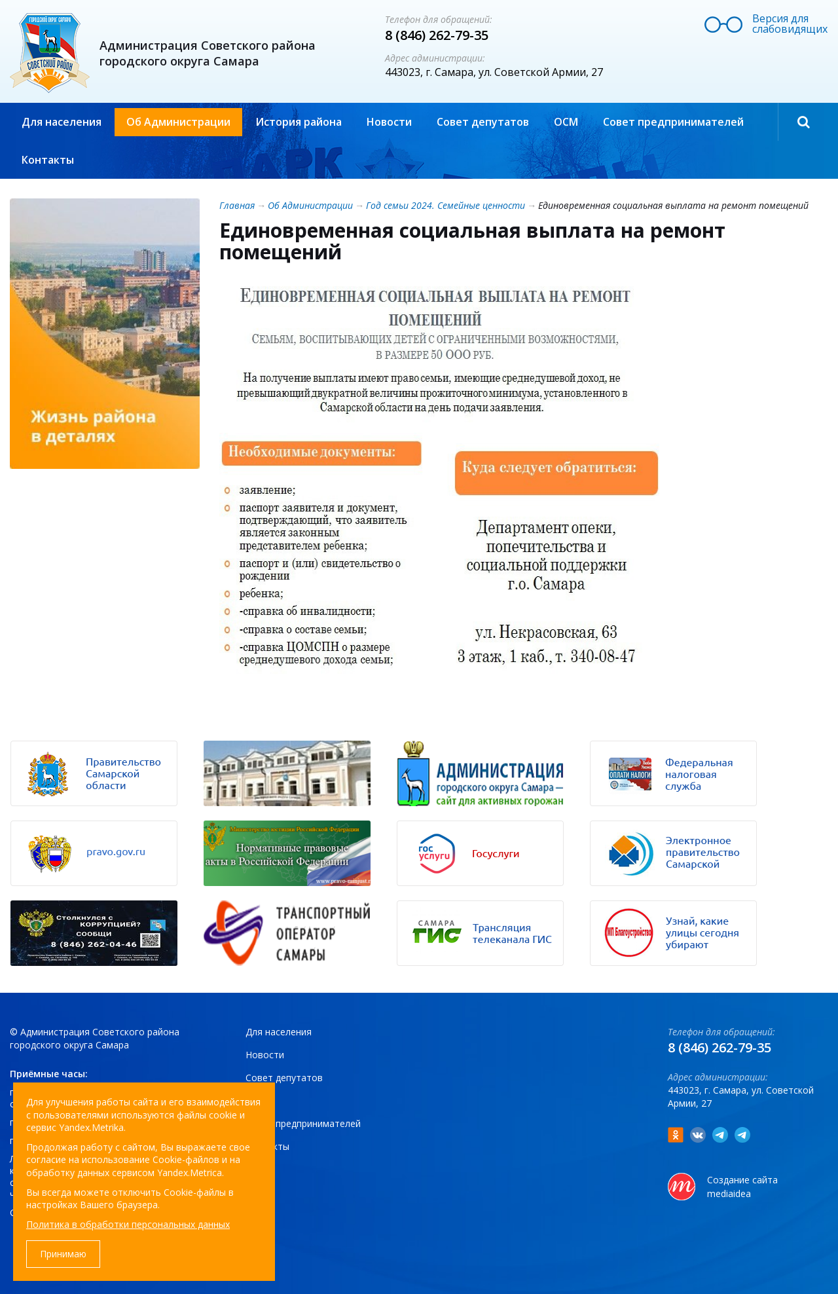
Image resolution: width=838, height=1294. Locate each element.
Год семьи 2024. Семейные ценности (445, 205)
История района (298, 122)
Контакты (48, 160)
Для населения (61, 122)
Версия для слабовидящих (790, 23)
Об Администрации (178, 122)
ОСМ (566, 122)
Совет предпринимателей (673, 122)
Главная (237, 205)
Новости (389, 122)
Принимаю (63, 1254)
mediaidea (729, 1193)
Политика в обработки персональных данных (128, 1224)
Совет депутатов (483, 122)
